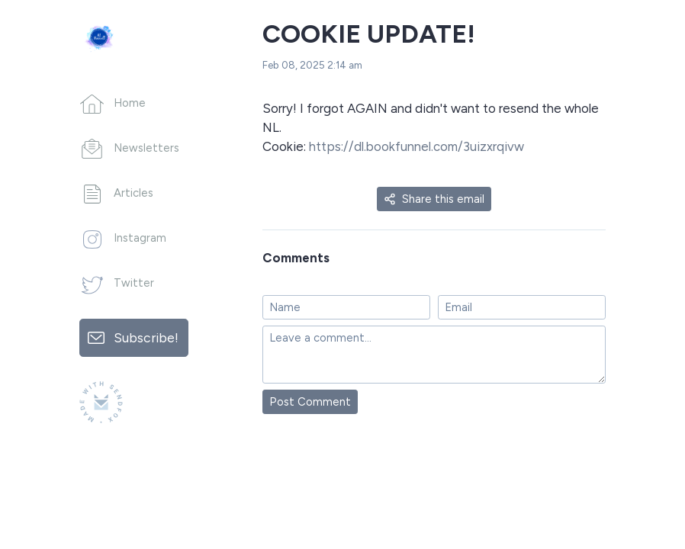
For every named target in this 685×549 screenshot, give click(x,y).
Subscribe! (146, 337)
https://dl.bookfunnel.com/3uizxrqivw (415, 146)
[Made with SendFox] (101, 402)
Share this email (434, 199)
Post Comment (310, 402)
